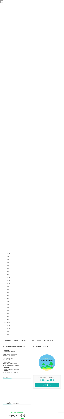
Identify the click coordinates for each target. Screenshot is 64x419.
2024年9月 (6, 286)
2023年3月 (6, 316)
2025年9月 (6, 256)
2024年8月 (6, 289)
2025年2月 (6, 271)
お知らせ (39, 340)
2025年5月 (6, 262)
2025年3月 (6, 268)
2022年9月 (6, 331)
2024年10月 (7, 283)
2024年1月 (6, 304)
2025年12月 (7, 253)
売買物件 (16, 340)
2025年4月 (6, 265)
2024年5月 (6, 295)
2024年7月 (6, 292)
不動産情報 (23, 340)
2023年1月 (6, 319)
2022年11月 (7, 325)
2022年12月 (7, 322)
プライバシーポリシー (49, 340)
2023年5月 (6, 313)
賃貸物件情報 (8, 340)
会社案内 (32, 340)
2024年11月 (7, 280)
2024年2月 (6, 301)
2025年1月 (6, 274)
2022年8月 (6, 334)
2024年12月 (7, 277)
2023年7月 (6, 307)
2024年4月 (6, 298)
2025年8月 (6, 259)
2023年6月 (6, 310)
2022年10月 (7, 328)
